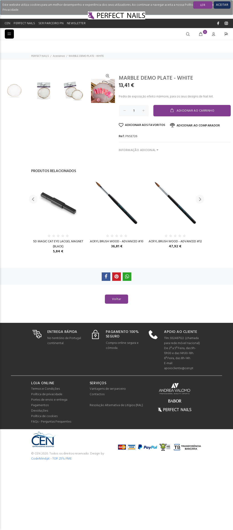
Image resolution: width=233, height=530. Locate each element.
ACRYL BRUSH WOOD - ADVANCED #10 (116, 306)
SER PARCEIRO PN (50, 23)
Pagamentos (40, 470)
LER (202, 5)
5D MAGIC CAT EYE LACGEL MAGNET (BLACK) (58, 309)
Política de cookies (44, 481)
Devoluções (39, 475)
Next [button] (199, 264)
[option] (17, 198)
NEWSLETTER (76, 23)
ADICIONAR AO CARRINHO (192, 110)
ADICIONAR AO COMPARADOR (195, 125)
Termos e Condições (45, 453)
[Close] (222, 5)
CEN (7, 23)
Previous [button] (33, 264)
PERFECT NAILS (24, 23)
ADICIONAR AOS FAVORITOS (142, 125)
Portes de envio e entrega (49, 464)
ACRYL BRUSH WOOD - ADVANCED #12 (175, 306)
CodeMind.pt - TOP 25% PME (51, 523)
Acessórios (59, 56)
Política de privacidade (46, 459)
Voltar (116, 364)
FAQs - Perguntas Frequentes (51, 486)
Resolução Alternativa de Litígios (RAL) (116, 470)
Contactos (97, 459)
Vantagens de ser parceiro (108, 453)
